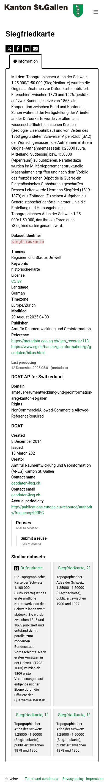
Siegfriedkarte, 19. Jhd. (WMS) (44, 714)
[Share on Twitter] (9, 48)
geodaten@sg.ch (25, 483)
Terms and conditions (42, 779)
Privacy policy (73, 779)
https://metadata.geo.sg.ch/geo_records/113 (50, 341)
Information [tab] (25, 61)
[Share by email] (35, 48)
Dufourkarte (31, 567)
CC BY (16, 281)
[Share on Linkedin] (27, 48)
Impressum (94, 779)
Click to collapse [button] (27, 528)
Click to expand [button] (31, 544)
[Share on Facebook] (18, 48)
